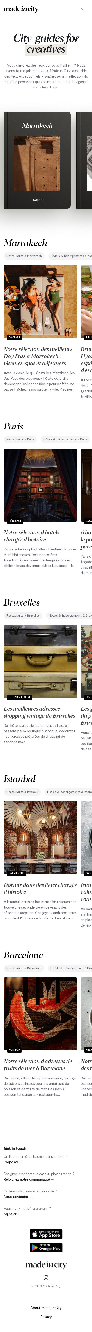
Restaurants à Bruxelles (23, 615)
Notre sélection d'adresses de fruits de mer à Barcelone (38, 1064)
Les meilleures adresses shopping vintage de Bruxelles (39, 712)
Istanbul (19, 778)
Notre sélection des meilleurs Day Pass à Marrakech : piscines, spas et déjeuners (38, 355)
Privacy (46, 1317)
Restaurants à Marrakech (24, 256)
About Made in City (46, 1308)
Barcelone (23, 954)
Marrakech (37, 125)
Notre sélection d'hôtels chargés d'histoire (31, 535)
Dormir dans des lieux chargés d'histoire (40, 888)
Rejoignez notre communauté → (29, 1179)
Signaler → (12, 1214)
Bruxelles (22, 602)
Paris (13, 426)
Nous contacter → (18, 1197)
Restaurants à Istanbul (22, 792)
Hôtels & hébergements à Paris (65, 439)
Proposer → (13, 1162)
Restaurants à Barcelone (23, 968)
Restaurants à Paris (20, 439)
